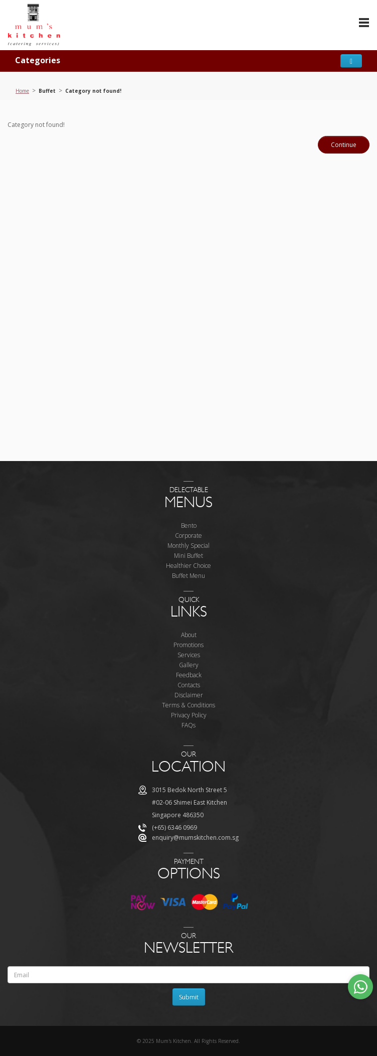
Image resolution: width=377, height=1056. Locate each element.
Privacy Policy (189, 715)
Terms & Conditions (188, 705)
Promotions (188, 645)
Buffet (47, 90)
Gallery (189, 665)
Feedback (189, 675)
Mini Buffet (188, 555)
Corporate (188, 535)
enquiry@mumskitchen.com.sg (195, 837)
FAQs (188, 725)
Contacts (188, 685)
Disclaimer (188, 695)
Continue (343, 144)
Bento (189, 525)
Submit (189, 997)
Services (188, 655)
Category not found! (93, 90)
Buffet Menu (188, 575)
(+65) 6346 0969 (174, 827)
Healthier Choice (188, 565)
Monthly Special (188, 545)
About (189, 635)
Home (22, 90)
